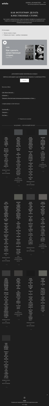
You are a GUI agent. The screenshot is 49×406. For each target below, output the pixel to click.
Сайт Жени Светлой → (8, 93)
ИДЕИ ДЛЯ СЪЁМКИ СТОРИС (43, 283)
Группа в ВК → (6, 110)
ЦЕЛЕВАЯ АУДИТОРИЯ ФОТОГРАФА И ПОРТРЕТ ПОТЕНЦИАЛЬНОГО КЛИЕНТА (18, 212)
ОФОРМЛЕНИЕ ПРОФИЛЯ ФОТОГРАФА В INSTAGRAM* (43, 210)
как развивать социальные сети (18, 181)
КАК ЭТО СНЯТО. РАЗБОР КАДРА (6, 347)
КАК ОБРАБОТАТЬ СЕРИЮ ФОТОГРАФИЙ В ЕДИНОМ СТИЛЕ (6, 285)
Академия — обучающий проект (33, 2)
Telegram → (5, 113)
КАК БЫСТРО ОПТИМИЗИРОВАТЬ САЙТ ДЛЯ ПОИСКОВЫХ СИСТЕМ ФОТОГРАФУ (6, 212)
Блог (45, 2)
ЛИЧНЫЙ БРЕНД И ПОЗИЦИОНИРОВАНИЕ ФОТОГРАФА (43, 144)
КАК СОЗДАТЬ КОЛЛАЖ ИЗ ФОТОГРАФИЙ (30, 284)
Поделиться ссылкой (25, 120)
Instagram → (5, 96)
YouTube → (5, 116)
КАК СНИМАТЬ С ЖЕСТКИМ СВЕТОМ (6, 143)
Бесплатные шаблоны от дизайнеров (37, 4)
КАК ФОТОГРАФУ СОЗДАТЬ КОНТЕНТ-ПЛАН (18, 284)
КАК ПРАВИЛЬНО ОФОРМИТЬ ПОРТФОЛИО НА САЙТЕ (31, 144)
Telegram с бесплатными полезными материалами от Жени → (19, 99)
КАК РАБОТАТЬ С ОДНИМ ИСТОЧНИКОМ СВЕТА (31, 209)
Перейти (24, 81)
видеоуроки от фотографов (6, 173)
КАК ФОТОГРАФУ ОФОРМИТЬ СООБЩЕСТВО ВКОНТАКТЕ (18, 145)
